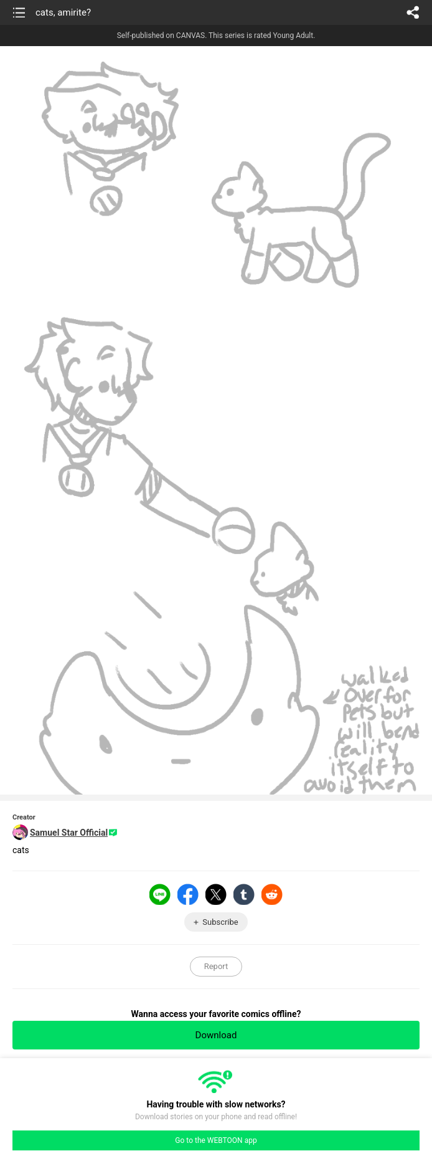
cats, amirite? (63, 12)
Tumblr (244, 894)
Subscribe (220, 922)
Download (216, 1035)
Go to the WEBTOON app (215, 1140)
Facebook (188, 894)
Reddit (272, 894)
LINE (160, 894)
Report (216, 966)
